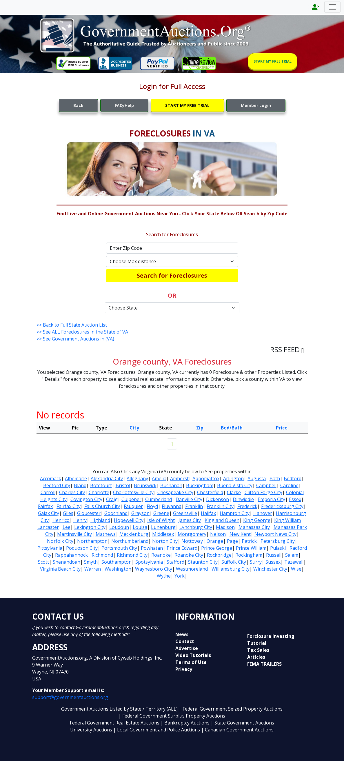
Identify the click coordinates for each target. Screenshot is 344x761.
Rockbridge (219, 555)
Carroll (48, 492)
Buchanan (171, 485)
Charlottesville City (133, 492)
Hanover (262, 513)
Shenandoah (66, 562)
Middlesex (163, 534)
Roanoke (161, 555)
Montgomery (192, 534)
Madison (225, 527)
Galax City (48, 513)
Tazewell (293, 562)
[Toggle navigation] (332, 7)
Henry (80, 520)
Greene (161, 513)
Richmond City (132, 555)
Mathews (106, 534)
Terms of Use (191, 662)
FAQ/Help (124, 105)
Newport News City (275, 534)
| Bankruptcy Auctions (186, 723)
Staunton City (203, 562)
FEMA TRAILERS (264, 664)
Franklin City (220, 506)
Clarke (234, 492)
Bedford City (56, 485)
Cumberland (158, 499)
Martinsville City (74, 534)
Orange (215, 541)
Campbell (266, 485)
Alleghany (137, 478)
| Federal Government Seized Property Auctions (231, 709)
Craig (112, 499)
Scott (43, 562)
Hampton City (235, 513)
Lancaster (48, 527)
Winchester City (270, 569)
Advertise (186, 648)
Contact (184, 641)
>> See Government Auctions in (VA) (75, 339)
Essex (295, 499)
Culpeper (131, 499)
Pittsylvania (49, 548)
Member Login (256, 105)
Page (232, 541)
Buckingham (199, 485)
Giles (68, 513)
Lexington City (89, 527)
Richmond (102, 555)
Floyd (152, 506)
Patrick (249, 541)
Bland (80, 485)
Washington (118, 569)
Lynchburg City (195, 527)
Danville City (189, 499)
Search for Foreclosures (172, 275)
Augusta (256, 478)
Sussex (273, 562)
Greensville (185, 513)
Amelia (159, 478)
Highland (100, 520)
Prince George (216, 548)
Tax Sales (258, 650)
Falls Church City (102, 506)
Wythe (164, 576)
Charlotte (99, 492)
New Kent (240, 534)
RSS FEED (287, 349)
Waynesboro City (153, 569)
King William (287, 520)
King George (256, 520)
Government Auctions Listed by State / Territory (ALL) (120, 709)
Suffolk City (233, 562)
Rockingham (248, 555)
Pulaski (278, 548)
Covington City (86, 499)
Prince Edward (182, 548)
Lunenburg (163, 527)
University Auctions (91, 730)
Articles (256, 657)
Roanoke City (188, 555)
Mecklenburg (133, 534)
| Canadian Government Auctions (237, 730)
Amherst (179, 478)
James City (190, 520)
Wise (296, 569)
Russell (273, 555)
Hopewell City (128, 520)
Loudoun (119, 527)
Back (78, 105)
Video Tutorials (193, 655)
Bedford (292, 478)
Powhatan (152, 548)
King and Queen (222, 520)
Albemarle (76, 478)
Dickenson (217, 499)
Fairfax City (69, 506)
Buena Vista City (234, 485)
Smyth (91, 562)
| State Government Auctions (242, 723)
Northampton (92, 541)
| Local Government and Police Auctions (156, 730)
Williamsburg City (231, 569)
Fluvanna (171, 506)
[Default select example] (172, 261)
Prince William (251, 548)
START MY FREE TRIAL (273, 61)
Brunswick (145, 485)
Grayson (140, 513)
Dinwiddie (243, 499)
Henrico (61, 520)
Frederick (247, 506)
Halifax (208, 513)
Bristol (123, 485)
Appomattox (205, 478)
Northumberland (129, 541)
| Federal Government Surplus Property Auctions (172, 716)
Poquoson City (82, 548)
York (179, 576)
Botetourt (101, 485)
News (181, 634)
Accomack (50, 478)
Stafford (175, 562)
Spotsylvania (149, 562)
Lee (66, 527)
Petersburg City (278, 541)
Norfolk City (60, 541)
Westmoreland (192, 569)
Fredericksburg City (282, 506)
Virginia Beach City (60, 569)
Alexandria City (107, 478)
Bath (275, 478)
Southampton (116, 562)
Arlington (233, 478)
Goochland (116, 513)
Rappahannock (71, 555)
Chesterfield (210, 492)
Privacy (183, 669)
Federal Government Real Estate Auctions (114, 723)
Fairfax (45, 506)
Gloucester (89, 513)
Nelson (218, 534)
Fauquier (133, 506)
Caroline (289, 485)
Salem (291, 555)
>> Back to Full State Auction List (72, 325)
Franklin (194, 506)
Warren (92, 569)
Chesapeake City (175, 492)
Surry (256, 562)
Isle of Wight (161, 520)
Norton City (165, 541)
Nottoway (192, 541)
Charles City (72, 492)
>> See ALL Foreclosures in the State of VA (82, 332)
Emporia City (271, 499)
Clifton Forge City (263, 492)
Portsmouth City (119, 548)
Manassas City (254, 527)
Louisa (140, 527)
